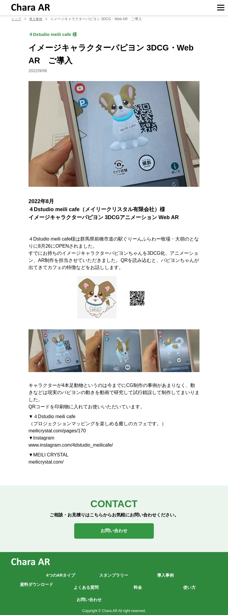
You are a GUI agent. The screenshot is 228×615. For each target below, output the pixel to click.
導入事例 (165, 572)
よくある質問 (86, 584)
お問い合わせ (114, 529)
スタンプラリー (113, 572)
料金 (138, 584)
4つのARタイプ (60, 572)
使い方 (189, 584)
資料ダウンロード (36, 581)
